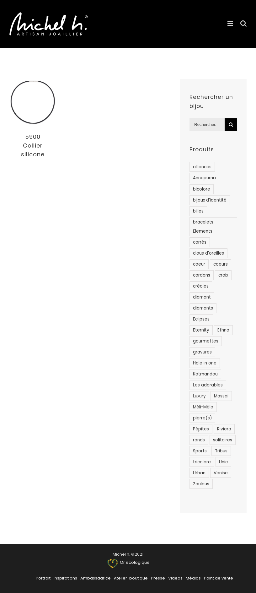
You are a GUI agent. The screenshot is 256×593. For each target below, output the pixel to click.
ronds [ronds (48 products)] (199, 440)
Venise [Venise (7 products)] (221, 473)
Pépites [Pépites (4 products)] (201, 429)
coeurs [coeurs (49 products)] (220, 264)
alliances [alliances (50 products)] (202, 167)
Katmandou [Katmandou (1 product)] (205, 374)
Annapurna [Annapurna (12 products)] (204, 178)
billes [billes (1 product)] (198, 211)
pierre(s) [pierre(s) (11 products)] (202, 418)
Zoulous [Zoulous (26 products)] (201, 484)
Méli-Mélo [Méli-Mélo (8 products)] (203, 407)
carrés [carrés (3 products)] (199, 242)
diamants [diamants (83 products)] (203, 308)
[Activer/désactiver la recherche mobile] (243, 23)
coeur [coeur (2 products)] (199, 264)
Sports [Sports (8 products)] (200, 451)
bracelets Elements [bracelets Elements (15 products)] (203, 226)
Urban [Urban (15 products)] (199, 473)
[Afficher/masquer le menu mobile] (230, 23)
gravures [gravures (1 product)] (202, 352)
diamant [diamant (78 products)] (202, 297)
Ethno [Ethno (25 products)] (223, 330)
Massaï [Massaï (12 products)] (221, 396)
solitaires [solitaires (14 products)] (222, 440)
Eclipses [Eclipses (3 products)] (201, 319)
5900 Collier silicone (33, 145)
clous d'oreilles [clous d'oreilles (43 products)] (208, 253)
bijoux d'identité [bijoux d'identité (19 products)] (210, 200)
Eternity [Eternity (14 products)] (201, 330)
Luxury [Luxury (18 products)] (199, 396)
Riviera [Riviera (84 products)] (224, 429)
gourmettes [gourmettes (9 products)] (205, 341)
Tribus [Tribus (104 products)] (221, 451)
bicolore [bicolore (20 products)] (201, 189)
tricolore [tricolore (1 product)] (202, 462)
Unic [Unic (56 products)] (223, 462)
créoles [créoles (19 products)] (201, 286)
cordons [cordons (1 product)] (201, 275)
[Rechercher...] (207, 124)
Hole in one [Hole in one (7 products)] (204, 363)
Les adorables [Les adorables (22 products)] (208, 385)
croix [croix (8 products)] (223, 275)
